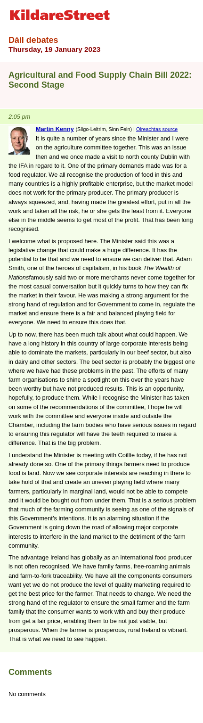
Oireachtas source (157, 129)
